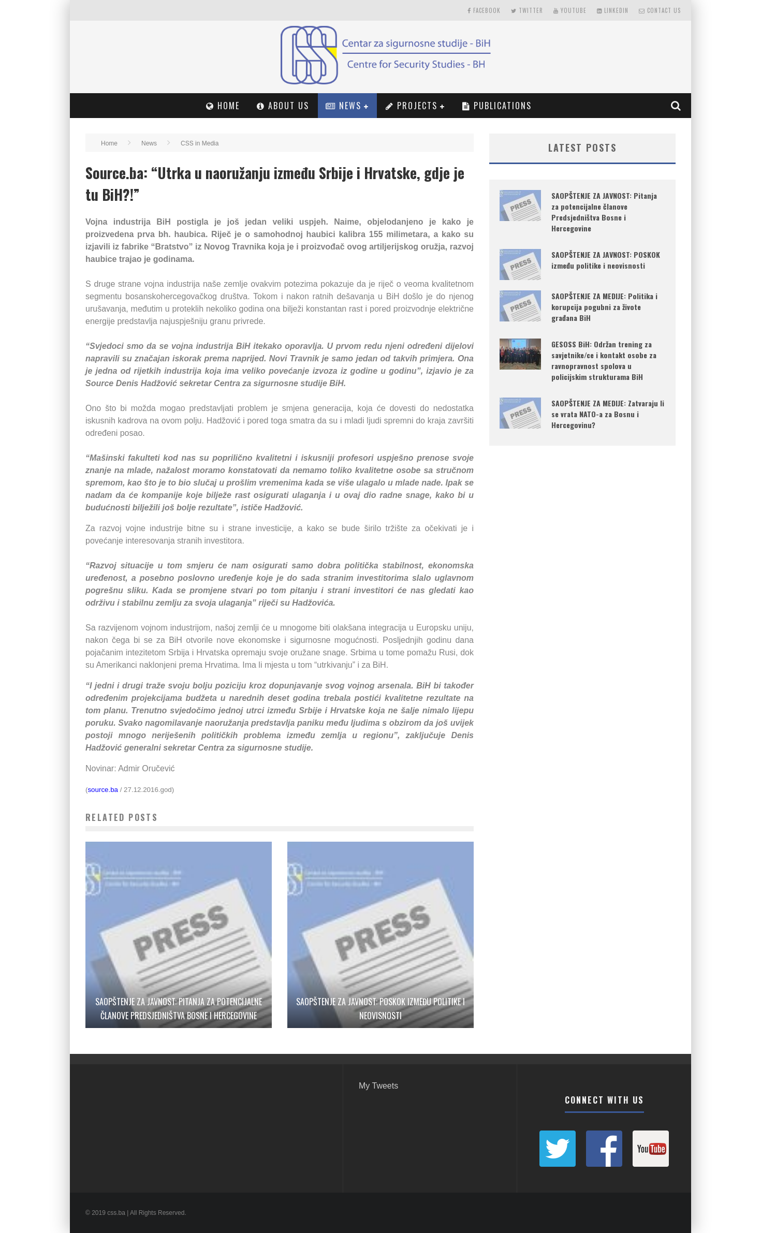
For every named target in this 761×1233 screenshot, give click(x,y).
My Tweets (378, 1085)
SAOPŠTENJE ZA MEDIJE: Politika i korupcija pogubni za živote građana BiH (604, 306)
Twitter (527, 10)
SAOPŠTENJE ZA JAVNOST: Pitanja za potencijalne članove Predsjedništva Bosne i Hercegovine (604, 211)
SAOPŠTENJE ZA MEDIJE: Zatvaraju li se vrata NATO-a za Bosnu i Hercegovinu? (607, 414)
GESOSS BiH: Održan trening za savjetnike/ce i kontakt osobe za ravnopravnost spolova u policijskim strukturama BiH (603, 360)
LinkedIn (612, 10)
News (343, 105)
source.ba (102, 790)
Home (223, 105)
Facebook (484, 10)
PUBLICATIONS (497, 105)
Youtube (570, 10)
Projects (411, 105)
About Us (283, 105)
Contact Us (660, 10)
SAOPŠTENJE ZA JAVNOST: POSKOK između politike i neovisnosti (605, 260)
